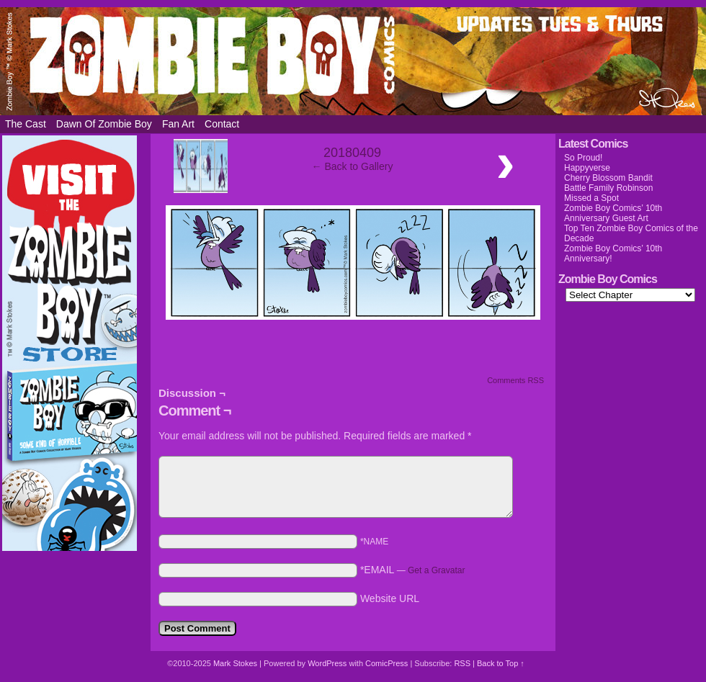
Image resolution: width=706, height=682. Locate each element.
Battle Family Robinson (608, 188)
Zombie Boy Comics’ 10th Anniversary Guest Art (613, 213)
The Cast (25, 124)
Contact (222, 124)
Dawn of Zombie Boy (104, 124)
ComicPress (386, 663)
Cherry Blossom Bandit (608, 178)
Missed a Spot (591, 198)
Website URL (389, 598)
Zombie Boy (353, 61)
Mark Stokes (236, 663)
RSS (462, 663)
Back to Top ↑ (500, 663)
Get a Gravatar (436, 570)
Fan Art (178, 124)
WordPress (327, 663)
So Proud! (583, 158)
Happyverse (587, 168)
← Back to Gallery (352, 166)
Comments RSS (515, 380)
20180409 (352, 152)
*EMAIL (412, 569)
